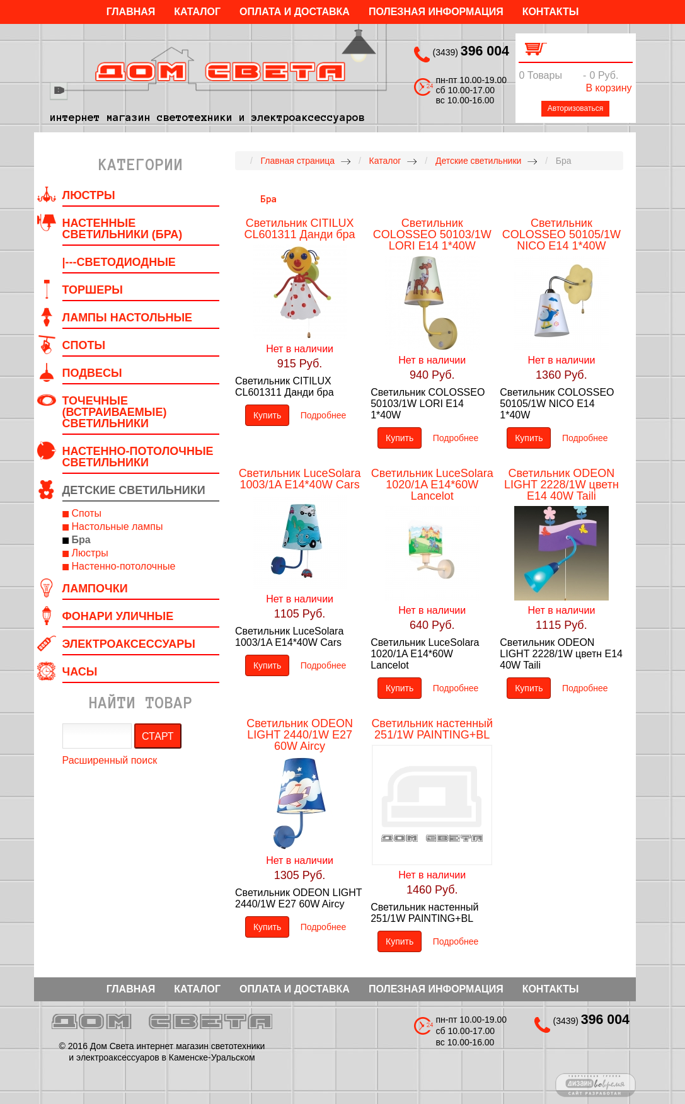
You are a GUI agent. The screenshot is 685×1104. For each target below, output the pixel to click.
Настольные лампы (117, 526)
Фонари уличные (118, 616)
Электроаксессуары (129, 644)
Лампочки (95, 588)
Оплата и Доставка (294, 11)
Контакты (550, 11)
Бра (81, 539)
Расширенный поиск (110, 760)
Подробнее (324, 415)
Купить (267, 415)
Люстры (88, 195)
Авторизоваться (575, 108)
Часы (80, 671)
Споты (84, 345)
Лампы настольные (127, 317)
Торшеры (92, 290)
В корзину (608, 88)
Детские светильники (133, 490)
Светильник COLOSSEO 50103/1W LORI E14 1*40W (432, 234)
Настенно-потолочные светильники (138, 457)
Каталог (197, 11)
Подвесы (92, 373)
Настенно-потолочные (124, 566)
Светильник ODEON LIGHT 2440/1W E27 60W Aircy (299, 734)
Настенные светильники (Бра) (122, 229)
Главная (131, 11)
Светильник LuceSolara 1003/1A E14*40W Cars (300, 479)
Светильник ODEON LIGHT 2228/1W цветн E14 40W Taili (561, 484)
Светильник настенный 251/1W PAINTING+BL (432, 729)
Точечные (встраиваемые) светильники (114, 412)
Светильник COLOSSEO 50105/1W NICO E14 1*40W (561, 234)
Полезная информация (436, 11)
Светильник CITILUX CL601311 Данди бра (300, 229)
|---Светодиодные (119, 262)
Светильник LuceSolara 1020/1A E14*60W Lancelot (432, 484)
